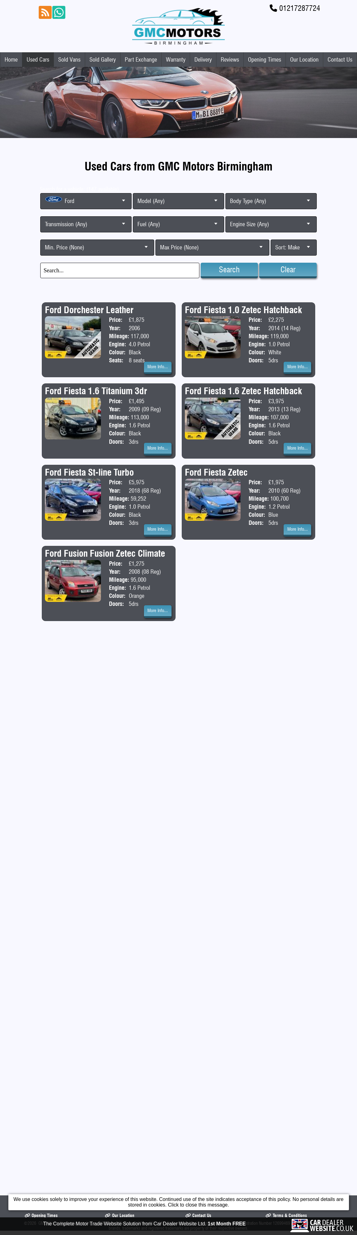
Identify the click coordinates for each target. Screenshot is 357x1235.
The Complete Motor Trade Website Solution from (144, 1225)
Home (11, 59)
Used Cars (38, 59)
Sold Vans (69, 59)
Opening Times (264, 59)
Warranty (175, 59)
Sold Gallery (102, 59)
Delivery (203, 59)
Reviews (230, 59)
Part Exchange (141, 59)
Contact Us (340, 59)
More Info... (157, 366)
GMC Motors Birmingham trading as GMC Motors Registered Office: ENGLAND (102, 679)
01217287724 (299, 8)
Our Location (304, 59)
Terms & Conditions (286, 671)
